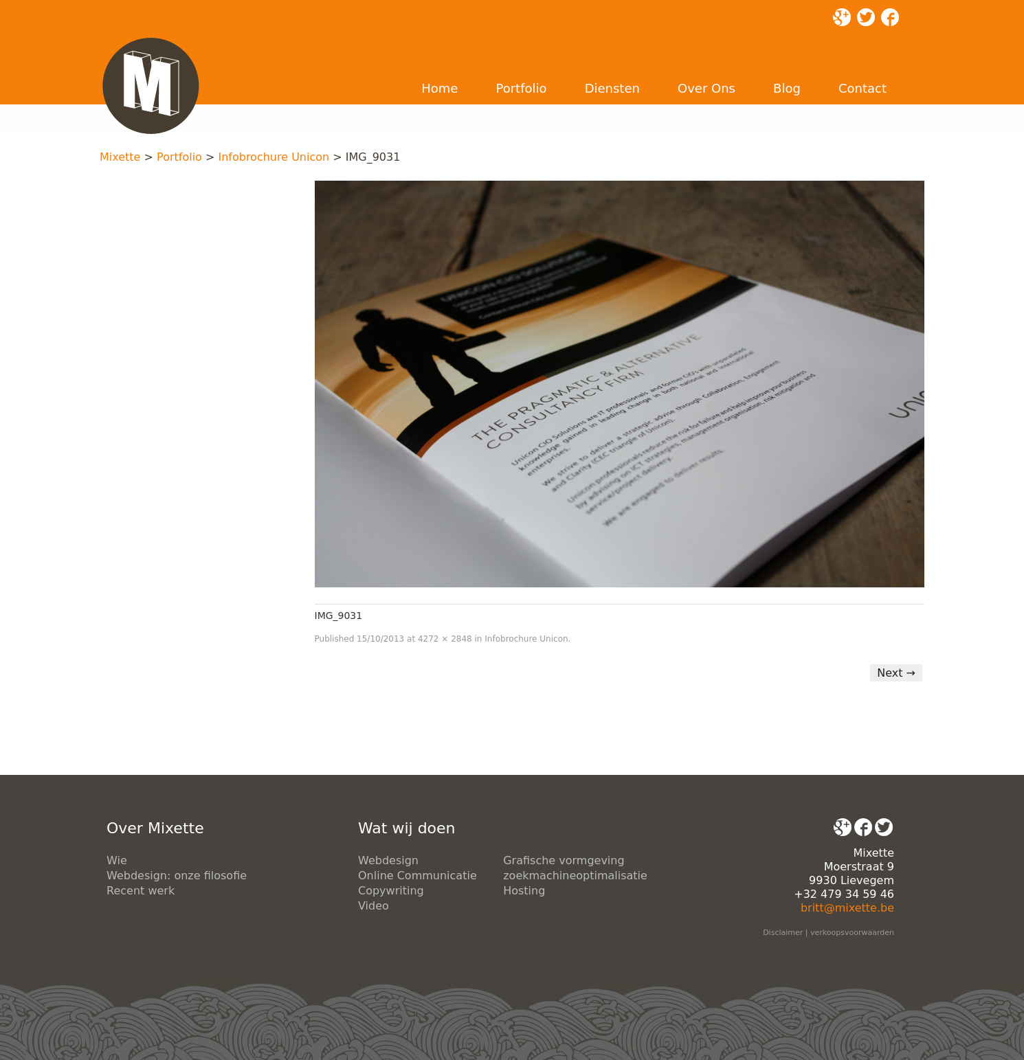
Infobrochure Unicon (273, 156)
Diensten (612, 88)
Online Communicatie (417, 875)
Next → (896, 672)
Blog (787, 88)
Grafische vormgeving (563, 860)
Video (373, 905)
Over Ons (706, 88)
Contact (862, 88)
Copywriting (391, 890)
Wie (117, 860)
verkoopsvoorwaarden (852, 932)
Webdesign (388, 860)
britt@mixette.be (847, 907)
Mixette (120, 156)
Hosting (524, 890)
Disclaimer (783, 932)
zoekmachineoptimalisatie (575, 875)
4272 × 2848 (445, 639)
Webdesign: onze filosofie (177, 875)
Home (439, 88)
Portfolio (521, 88)
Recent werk (141, 890)
